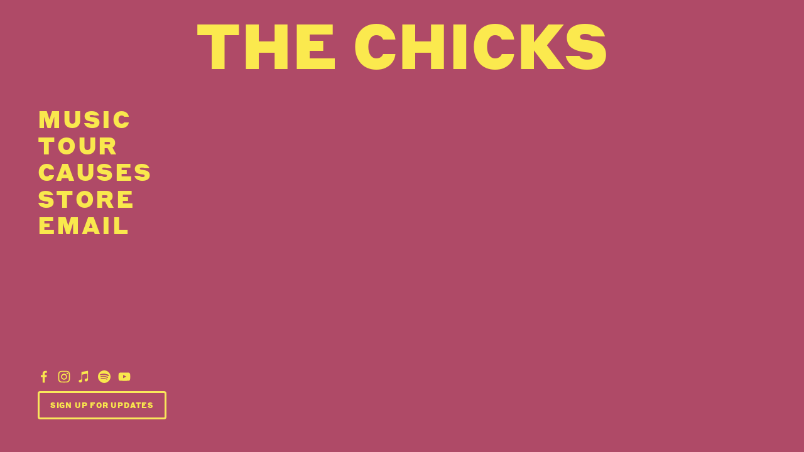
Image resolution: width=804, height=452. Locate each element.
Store (86, 198)
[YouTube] (124, 376)
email (84, 225)
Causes (95, 171)
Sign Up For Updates (102, 405)
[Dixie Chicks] (44, 376)
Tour (78, 145)
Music (84, 118)
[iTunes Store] (84, 376)
